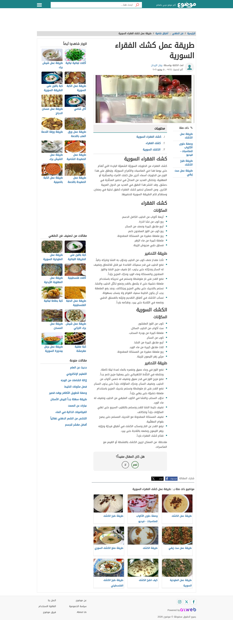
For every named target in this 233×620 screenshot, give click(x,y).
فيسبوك (173, 478)
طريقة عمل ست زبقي (184, 172)
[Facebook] (193, 601)
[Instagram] (179, 601)
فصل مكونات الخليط (75, 386)
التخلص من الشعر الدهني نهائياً (68, 418)
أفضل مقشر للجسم (76, 425)
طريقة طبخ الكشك (186, 162)
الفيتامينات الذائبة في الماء (71, 412)
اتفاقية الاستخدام (47, 606)
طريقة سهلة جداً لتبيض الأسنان (68, 399)
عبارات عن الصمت (77, 405)
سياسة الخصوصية (77, 606)
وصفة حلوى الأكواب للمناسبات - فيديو (186, 149)
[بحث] (137, 5)
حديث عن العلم (78, 367)
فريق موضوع (49, 612)
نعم (135, 464)
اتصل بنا (52, 600)
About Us (81, 612)
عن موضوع (81, 600)
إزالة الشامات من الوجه (74, 380)
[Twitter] (186, 601)
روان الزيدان (156, 65)
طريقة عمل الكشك (186, 135)
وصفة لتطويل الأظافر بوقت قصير (68, 393)
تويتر (161, 478)
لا (125, 464)
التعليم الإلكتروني (76, 374)
